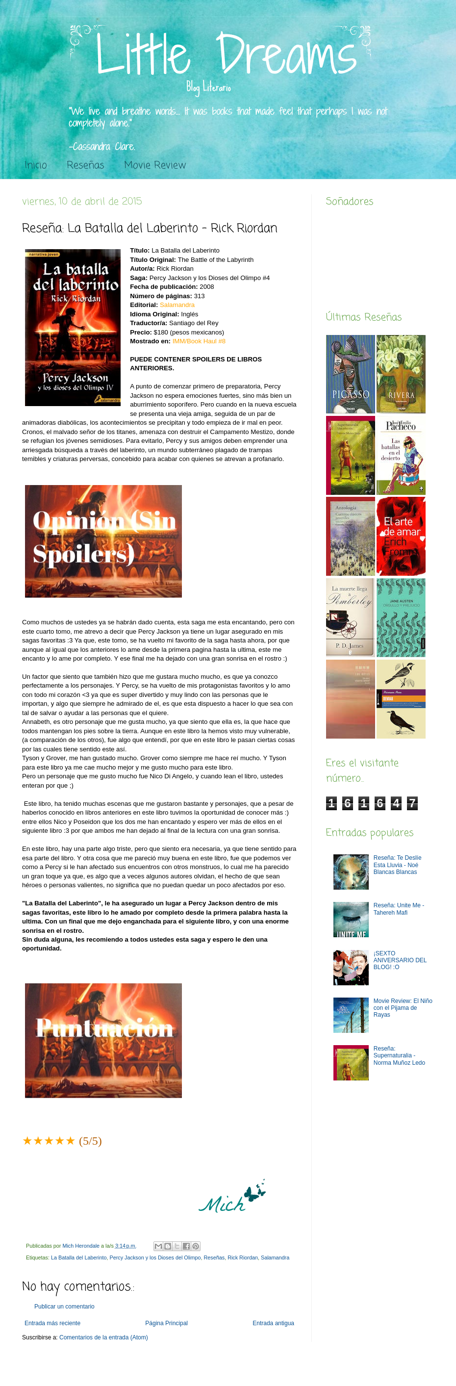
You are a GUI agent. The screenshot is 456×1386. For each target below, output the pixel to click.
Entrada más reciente (52, 1323)
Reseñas (85, 165)
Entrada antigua (273, 1323)
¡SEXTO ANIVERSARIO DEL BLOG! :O (400, 960)
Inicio (36, 165)
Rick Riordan (243, 1257)
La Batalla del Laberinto (78, 1257)
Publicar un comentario (64, 1306)
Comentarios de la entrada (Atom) (103, 1337)
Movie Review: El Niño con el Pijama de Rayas (403, 1008)
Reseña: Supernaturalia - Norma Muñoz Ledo (399, 1055)
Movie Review (155, 165)
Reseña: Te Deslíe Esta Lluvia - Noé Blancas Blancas (398, 864)
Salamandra (275, 1257)
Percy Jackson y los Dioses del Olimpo (155, 1257)
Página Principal (166, 1323)
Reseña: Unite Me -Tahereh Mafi (399, 909)
